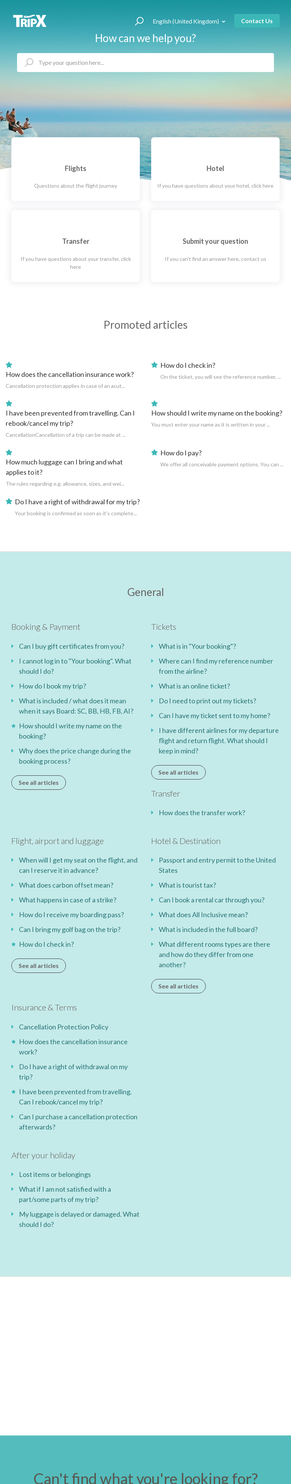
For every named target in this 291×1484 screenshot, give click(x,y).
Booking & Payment (45, 626)
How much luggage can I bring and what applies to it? (64, 467)
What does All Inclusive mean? (203, 914)
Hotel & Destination (186, 841)
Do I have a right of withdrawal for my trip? (77, 501)
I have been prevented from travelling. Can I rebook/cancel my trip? (70, 418)
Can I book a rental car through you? (211, 900)
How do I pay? (181, 453)
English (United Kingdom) (186, 21)
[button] (136, 21)
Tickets (163, 626)
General (145, 591)
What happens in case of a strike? (67, 900)
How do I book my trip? (52, 686)
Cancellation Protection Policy (63, 1027)
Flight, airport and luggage (57, 841)
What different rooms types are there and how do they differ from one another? (214, 954)
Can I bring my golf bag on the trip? (69, 929)
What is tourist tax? (187, 885)
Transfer (165, 793)
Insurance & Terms (44, 1007)
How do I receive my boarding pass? (71, 914)
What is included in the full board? (208, 929)
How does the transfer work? (202, 812)
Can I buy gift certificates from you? (71, 646)
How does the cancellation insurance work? (70, 374)
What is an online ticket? (194, 686)
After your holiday (43, 1155)
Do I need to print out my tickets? (207, 701)
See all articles (39, 782)
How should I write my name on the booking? (216, 413)
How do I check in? (187, 365)
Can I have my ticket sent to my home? (214, 715)
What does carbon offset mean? (66, 885)
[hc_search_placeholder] (145, 62)
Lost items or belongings (55, 1174)
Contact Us (257, 20)
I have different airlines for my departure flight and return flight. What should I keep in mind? (219, 740)
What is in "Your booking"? (197, 646)
